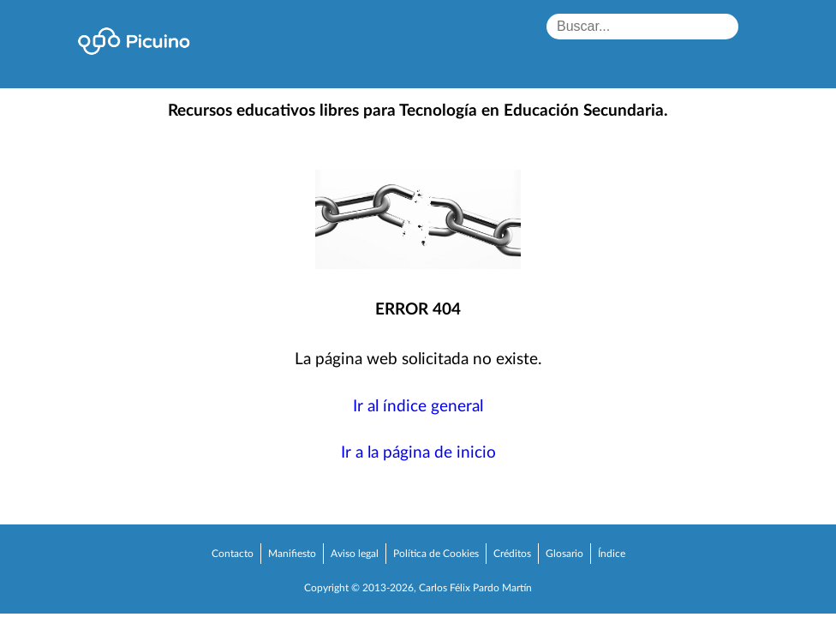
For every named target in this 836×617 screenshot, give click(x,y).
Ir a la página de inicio (418, 453)
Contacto (233, 553)
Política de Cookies (436, 553)
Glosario (564, 553)
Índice (611, 553)
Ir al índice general (418, 406)
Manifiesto (292, 553)
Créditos (512, 553)
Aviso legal (355, 553)
